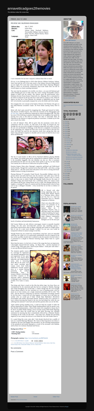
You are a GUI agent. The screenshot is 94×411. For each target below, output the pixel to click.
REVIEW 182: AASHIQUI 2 (77, 215)
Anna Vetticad (26, 343)
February (68, 169)
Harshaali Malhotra (39, 343)
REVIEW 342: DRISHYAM (72, 150)
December (68, 138)
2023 (66, 125)
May (67, 163)
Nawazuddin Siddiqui (25, 344)
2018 (66, 131)
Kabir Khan (52, 343)
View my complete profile (69, 97)
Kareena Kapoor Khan (16, 344)
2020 (66, 127)
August (68, 146)
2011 (66, 179)
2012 (66, 177)
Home (35, 396)
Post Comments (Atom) (22, 399)
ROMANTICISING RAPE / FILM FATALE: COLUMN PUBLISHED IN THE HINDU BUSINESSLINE (76, 234)
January (68, 171)
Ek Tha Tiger (15, 113)
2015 (66, 137)
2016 (66, 135)
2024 (66, 123)
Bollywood (31, 343)
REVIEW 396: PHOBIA (76, 206)
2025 (66, 121)
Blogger (66, 406)
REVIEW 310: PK (75, 294)
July (67, 148)
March (67, 167)
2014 (66, 173)
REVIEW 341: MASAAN (71, 152)
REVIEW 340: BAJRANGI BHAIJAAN (74, 157)
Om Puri (33, 344)
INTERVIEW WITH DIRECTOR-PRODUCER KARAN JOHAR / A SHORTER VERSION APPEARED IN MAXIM (76, 266)
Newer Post (14, 396)
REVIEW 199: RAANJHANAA (74, 225)
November (68, 140)
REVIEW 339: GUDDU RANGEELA (74, 159)
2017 (66, 133)
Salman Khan (38, 344)
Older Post (56, 396)
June (67, 161)
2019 (66, 129)
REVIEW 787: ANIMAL (76, 245)
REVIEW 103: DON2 (75, 284)
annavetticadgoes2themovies (29, 8)
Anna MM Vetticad (18, 343)
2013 (66, 175)
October (68, 142)
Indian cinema (46, 343)
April (67, 165)
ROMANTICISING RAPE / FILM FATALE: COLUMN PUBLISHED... (74, 155)
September (68, 144)
